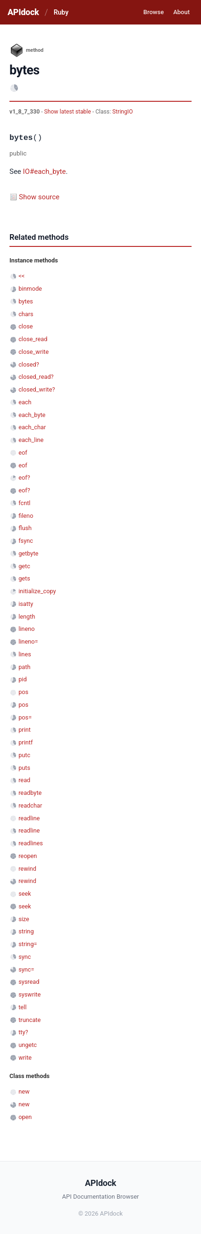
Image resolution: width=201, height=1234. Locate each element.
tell (22, 1007)
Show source (39, 197)
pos (23, 691)
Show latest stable (68, 111)
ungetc (27, 1044)
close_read (32, 339)
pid (22, 679)
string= (27, 944)
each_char (32, 427)
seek (24, 893)
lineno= (28, 641)
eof (22, 452)
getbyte (28, 553)
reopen (27, 855)
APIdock (23, 12)
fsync (25, 540)
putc (24, 755)
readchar (30, 805)
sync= (26, 969)
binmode (30, 288)
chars (26, 314)
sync (24, 956)
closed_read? (35, 376)
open (25, 1116)
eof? (24, 477)
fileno (25, 515)
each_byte (31, 414)
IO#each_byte (44, 171)
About (181, 12)
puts (24, 767)
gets (24, 578)
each (24, 402)
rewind (27, 868)
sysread (28, 981)
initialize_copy (37, 591)
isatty (25, 603)
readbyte (30, 792)
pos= (25, 717)
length (26, 616)
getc (24, 566)
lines (24, 654)
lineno (26, 628)
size (23, 919)
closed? (28, 364)
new (23, 1091)
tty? (23, 1032)
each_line (30, 439)
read (24, 780)
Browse (153, 12)
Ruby (61, 12)
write (25, 1057)
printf (25, 742)
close (25, 326)
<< (21, 275)
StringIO (122, 111)
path (24, 666)
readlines (30, 843)
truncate (29, 1019)
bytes (25, 301)
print (24, 729)
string (26, 931)
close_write (33, 351)
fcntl (24, 503)
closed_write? (36, 389)
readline (29, 818)
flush (25, 527)
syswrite (29, 994)
